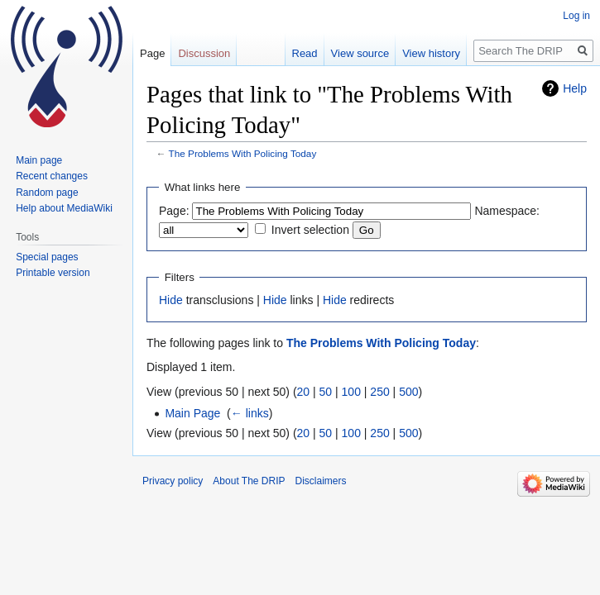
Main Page (192, 413)
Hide (171, 300)
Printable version (52, 272)
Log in (576, 15)
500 (408, 391)
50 (326, 391)
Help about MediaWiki (64, 208)
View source (360, 53)
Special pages (47, 257)
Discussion (204, 53)
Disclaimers (321, 481)
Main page (39, 160)
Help (575, 88)
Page (152, 53)
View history (431, 53)
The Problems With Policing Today (243, 153)
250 (379, 391)
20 (303, 391)
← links (250, 413)
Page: (174, 210)
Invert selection (310, 229)
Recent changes (52, 176)
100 (351, 391)
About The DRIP (249, 481)
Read (305, 53)
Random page (47, 192)
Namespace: (507, 210)
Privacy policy (172, 481)
